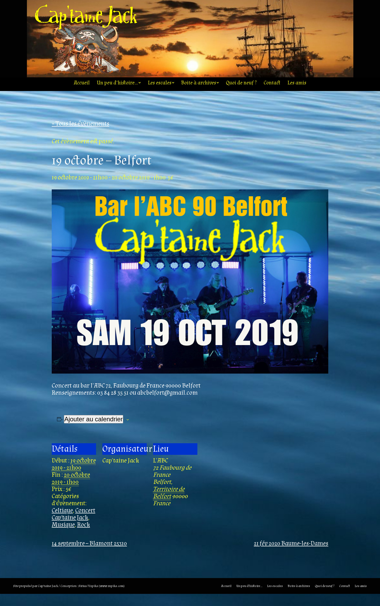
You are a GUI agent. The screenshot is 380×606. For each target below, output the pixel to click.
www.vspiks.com (112, 598)
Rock (83, 537)
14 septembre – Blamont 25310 (89, 555)
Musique (63, 537)
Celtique (62, 522)
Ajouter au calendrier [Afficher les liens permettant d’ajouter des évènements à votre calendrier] (93, 431)
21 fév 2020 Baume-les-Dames (291, 555)
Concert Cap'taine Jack (73, 526)
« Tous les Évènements (80, 136)
